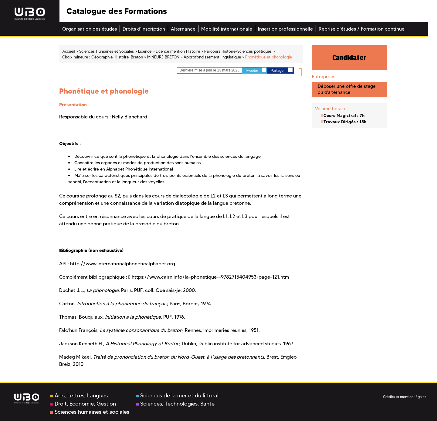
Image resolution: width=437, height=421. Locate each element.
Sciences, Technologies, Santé (175, 403)
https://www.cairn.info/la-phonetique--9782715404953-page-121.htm (210, 277)
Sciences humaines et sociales (89, 412)
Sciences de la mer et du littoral (177, 395)
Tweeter (255, 70)
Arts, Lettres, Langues (79, 395)
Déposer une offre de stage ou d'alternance (347, 89)
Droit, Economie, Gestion (83, 403)
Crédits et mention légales (404, 396)
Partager (282, 70)
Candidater (349, 57)
